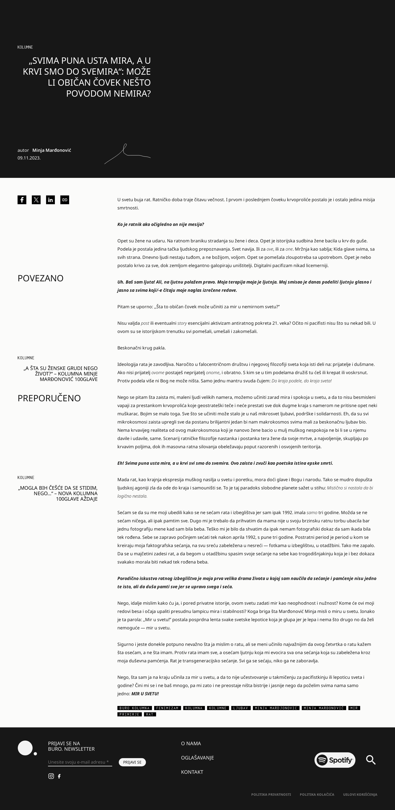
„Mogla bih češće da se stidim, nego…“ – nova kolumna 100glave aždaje (58, 493)
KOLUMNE (25, 47)
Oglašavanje (197, 757)
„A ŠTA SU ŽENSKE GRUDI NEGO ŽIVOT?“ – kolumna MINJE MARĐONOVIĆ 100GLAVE (61, 373)
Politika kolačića (317, 794)
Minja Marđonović (51, 150)
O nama (191, 743)
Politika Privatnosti (271, 794)
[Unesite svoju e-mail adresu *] (80, 762)
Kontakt (192, 772)
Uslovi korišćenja (360, 794)
